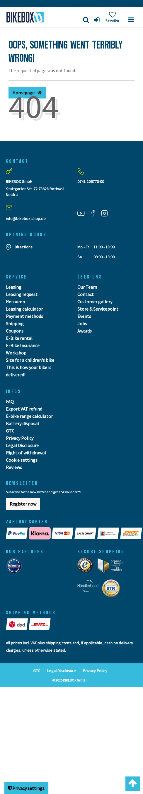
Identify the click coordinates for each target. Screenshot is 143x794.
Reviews (14, 467)
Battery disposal (22, 423)
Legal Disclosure (22, 445)
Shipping (15, 323)
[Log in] (97, 19)
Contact (85, 294)
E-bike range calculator (29, 416)
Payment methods (24, 316)
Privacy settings (26, 788)
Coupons (14, 331)
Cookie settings (22, 460)
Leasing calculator (24, 309)
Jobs (82, 323)
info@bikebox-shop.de (26, 218)
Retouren (15, 302)
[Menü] (131, 19)
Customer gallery (94, 302)
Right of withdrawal (26, 453)
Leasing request (22, 294)
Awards (84, 331)
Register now (23, 504)
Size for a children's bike (30, 360)
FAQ (10, 401)
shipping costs (59, 643)
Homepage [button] (27, 93)
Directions (24, 247)
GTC (10, 431)
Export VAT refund (24, 409)
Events (84, 316)
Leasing (13, 287)
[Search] (86, 19)
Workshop (16, 353)
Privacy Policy (19, 438)
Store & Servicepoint (97, 309)
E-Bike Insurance (23, 345)
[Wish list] (112, 17)
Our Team (87, 287)
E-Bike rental (19, 338)
